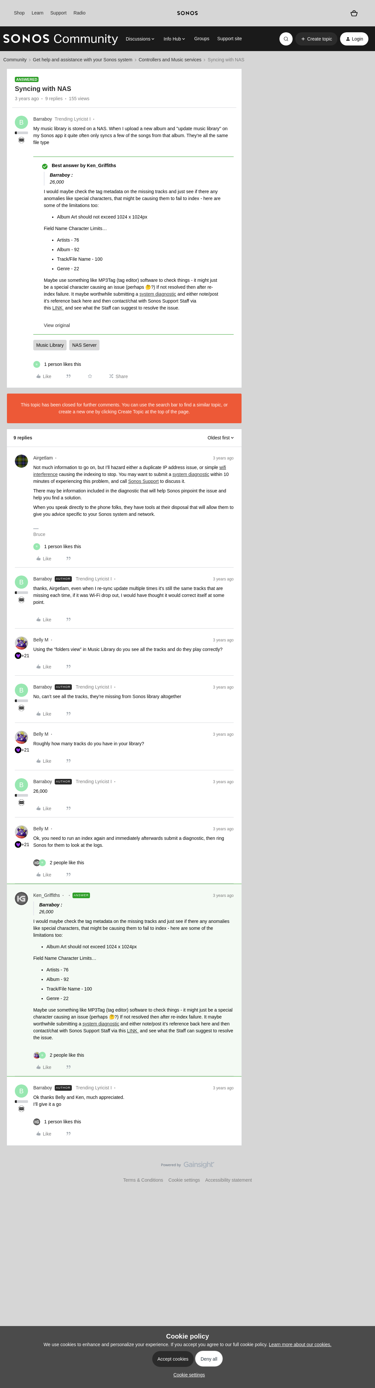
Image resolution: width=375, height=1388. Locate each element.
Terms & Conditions (143, 1180)
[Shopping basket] (354, 13)
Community (15, 59)
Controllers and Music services (170, 59)
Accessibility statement (228, 1180)
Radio (79, 12)
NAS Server (84, 345)
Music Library (50, 345)
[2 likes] (58, 862)
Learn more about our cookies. (300, 1344)
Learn (37, 12)
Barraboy (42, 119)
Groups (201, 38)
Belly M (40, 639)
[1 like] (57, 364)
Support (58, 12)
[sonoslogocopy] (187, 13)
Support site (229, 38)
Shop (19, 12)
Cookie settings (184, 1180)
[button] (316, 38)
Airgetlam (43, 457)
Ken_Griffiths (46, 895)
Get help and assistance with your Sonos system (82, 59)
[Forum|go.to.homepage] (60, 38)
